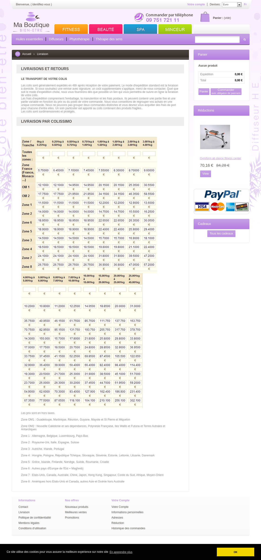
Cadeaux (204, 224)
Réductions (206, 110)
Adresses (117, 517)
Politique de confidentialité (35, 517)
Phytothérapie (79, 39)
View (205, 173)
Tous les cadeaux (221, 233)
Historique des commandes (128, 528)
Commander (226, 91)
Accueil (26, 54)
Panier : (218, 18)
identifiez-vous (41, 4)
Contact (23, 507)
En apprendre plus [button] (120, 552)
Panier (202, 54)
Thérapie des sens (109, 39)
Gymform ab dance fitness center (220, 158)
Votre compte (196, 4)
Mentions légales (29, 523)
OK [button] (235, 552)
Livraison (24, 512)
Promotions (72, 517)
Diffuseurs (56, 39)
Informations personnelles (127, 512)
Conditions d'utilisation (32, 528)
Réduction (118, 523)
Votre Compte (120, 507)
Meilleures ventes (76, 512)
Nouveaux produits (76, 507)
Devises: (215, 4)
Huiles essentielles (29, 39)
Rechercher (244, 39)
